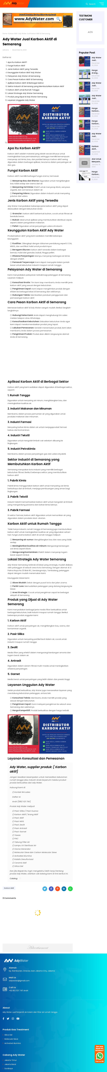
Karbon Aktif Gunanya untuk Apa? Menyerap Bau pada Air (96, 147)
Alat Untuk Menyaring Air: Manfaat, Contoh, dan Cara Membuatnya (97, 160)
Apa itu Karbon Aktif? (17, 62)
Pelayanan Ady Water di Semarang (24, 76)
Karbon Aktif (12, 34)
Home (5, 34)
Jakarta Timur (11, 1060)
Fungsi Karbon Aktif (16, 65)
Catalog (13, 878)
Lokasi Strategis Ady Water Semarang (25, 93)
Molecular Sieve (11, 1039)
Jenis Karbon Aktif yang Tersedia (23, 69)
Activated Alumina (13, 1043)
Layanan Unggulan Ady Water (21, 100)
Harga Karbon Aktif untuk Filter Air (96, 109)
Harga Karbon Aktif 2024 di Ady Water (96, 122)
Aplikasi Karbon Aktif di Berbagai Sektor (26, 83)
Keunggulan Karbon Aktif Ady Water (24, 72)
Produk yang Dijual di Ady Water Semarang (27, 96)
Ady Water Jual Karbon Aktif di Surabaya (96, 84)
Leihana (6, 50)
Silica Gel (8, 1035)
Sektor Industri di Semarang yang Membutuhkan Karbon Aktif (36, 86)
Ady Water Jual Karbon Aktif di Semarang (96, 59)
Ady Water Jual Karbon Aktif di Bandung (96, 97)
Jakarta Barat (10, 1064)
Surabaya (9, 1068)
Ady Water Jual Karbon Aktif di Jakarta (96, 135)
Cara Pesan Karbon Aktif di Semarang (25, 79)
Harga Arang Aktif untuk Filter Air (96, 71)
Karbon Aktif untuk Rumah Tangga (23, 89)
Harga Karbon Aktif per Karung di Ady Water (96, 173)
